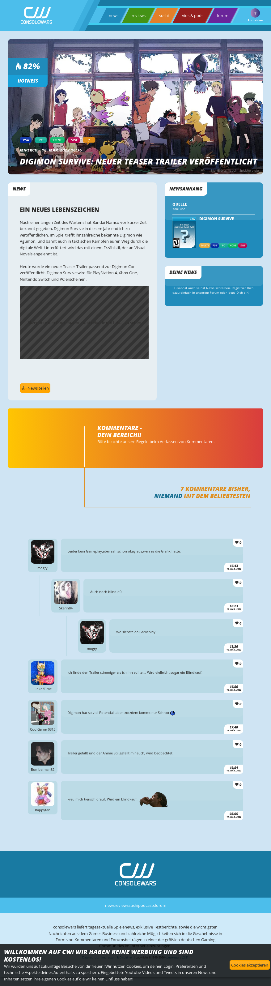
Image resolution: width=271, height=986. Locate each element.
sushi (164, 15)
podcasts (146, 905)
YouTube (178, 209)
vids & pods (192, 15)
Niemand (168, 496)
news (113, 15)
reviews (139, 15)
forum (222, 15)
